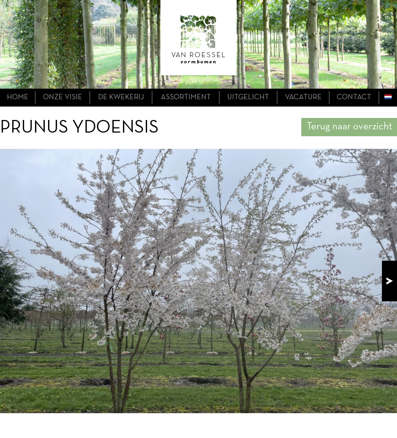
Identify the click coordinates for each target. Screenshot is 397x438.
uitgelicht (248, 97)
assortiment (186, 97)
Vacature (303, 97)
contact (354, 97)
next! (389, 281)
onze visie (62, 97)
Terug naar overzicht (349, 126)
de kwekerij (121, 97)
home (18, 97)
